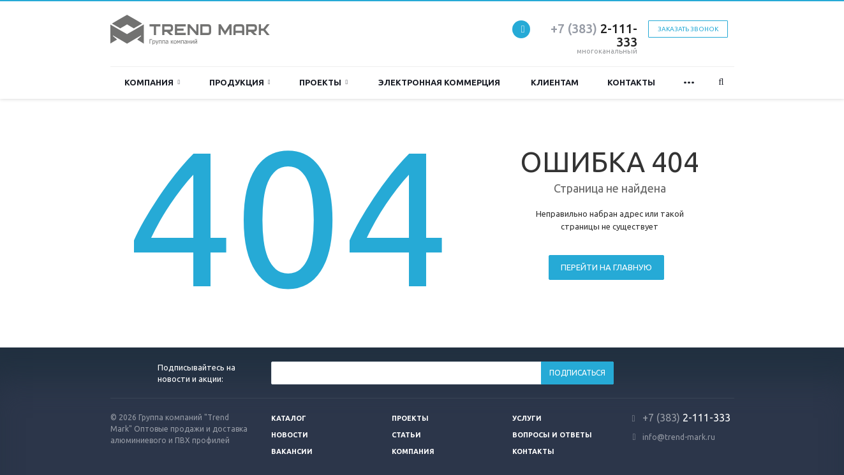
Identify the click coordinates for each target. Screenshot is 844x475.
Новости (289, 435)
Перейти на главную (606, 267)
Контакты (631, 82)
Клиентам (555, 82)
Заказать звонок (688, 29)
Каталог (288, 418)
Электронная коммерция (439, 82)
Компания (152, 82)
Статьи (406, 435)
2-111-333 (594, 35)
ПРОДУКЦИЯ (239, 82)
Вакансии (292, 451)
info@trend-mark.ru (678, 437)
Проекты (323, 82)
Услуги (527, 418)
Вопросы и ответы (552, 435)
